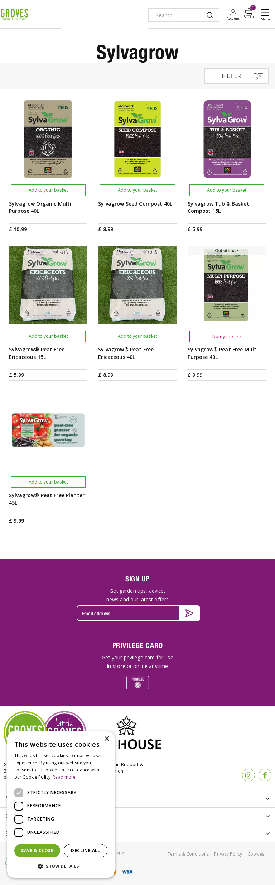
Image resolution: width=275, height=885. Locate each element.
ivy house (124, 14)
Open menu (266, 14)
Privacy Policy (228, 854)
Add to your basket (48, 190)
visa (127, 871)
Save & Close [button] (37, 850)
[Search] (177, 15)
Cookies (255, 854)
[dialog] (61, 804)
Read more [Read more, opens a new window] (64, 777)
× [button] (106, 739)
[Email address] (137, 613)
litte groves (81, 14)
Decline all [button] (85, 850)
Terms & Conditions (188, 854)
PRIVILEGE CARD (137, 645)
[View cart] (249, 12)
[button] (60, 866)
